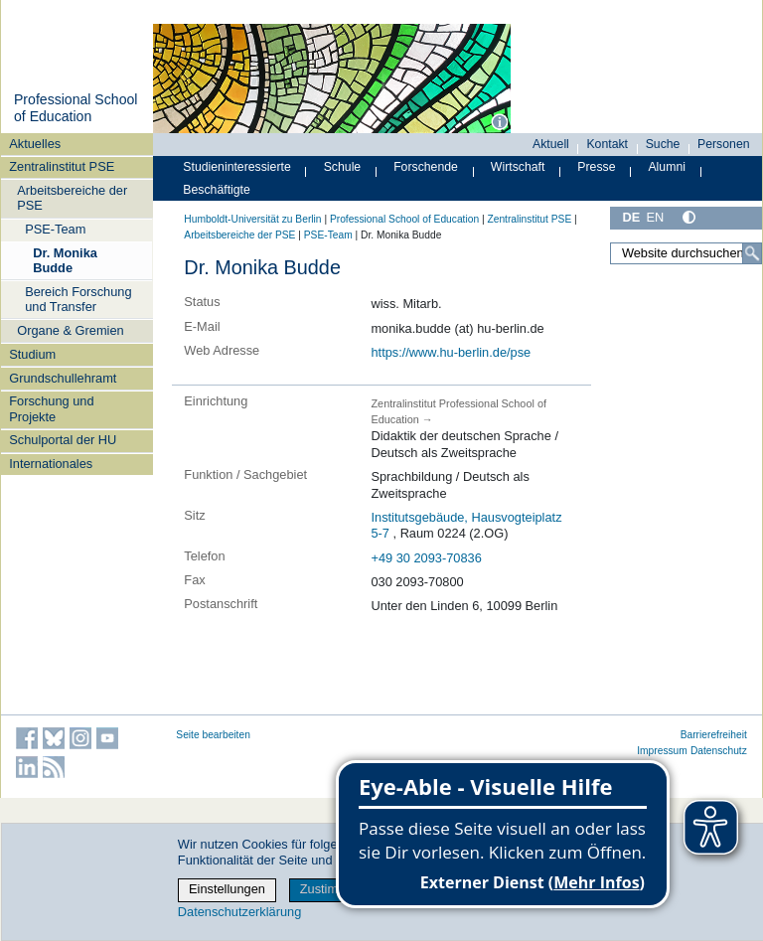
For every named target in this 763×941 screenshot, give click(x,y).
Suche (663, 144)
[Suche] (752, 253)
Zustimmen (331, 888)
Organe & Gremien (70, 330)
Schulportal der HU (62, 439)
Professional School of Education (75, 108)
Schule (343, 167)
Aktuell (551, 144)
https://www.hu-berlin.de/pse (451, 352)
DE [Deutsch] (631, 217)
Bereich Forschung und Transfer (78, 299)
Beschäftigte (216, 190)
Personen (723, 144)
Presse (596, 167)
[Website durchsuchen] (686, 253)
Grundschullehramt (62, 378)
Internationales (50, 463)
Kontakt (607, 144)
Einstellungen (227, 888)
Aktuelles (35, 143)
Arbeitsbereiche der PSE (72, 198)
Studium (32, 354)
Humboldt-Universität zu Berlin (252, 219)
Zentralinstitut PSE (61, 166)
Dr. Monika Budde (65, 260)
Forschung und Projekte (51, 408)
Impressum (662, 750)
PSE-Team (55, 229)
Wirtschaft (518, 167)
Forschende (425, 167)
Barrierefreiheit (714, 734)
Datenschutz (718, 750)
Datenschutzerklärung (239, 911)
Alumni (667, 167)
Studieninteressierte (236, 167)
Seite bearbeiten (213, 734)
